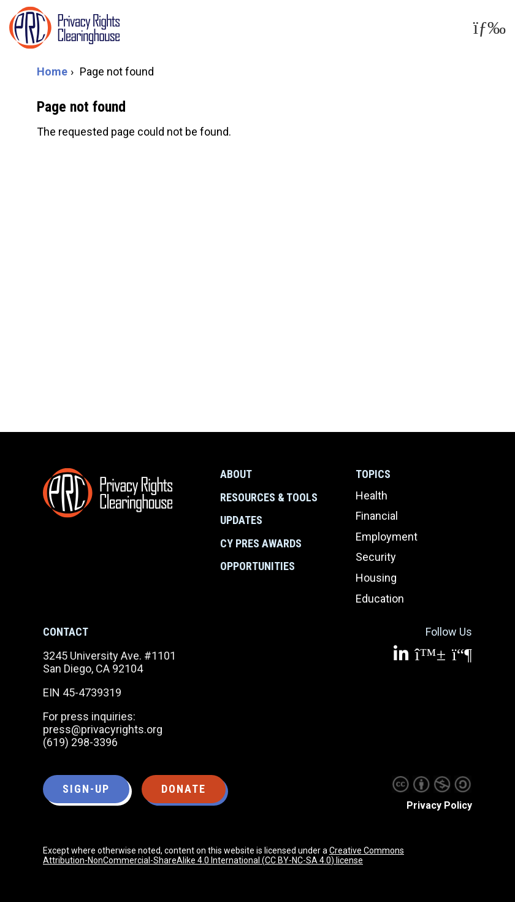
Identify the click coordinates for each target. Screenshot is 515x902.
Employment (387, 536)
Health (371, 495)
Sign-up (86, 788)
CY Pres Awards (261, 543)
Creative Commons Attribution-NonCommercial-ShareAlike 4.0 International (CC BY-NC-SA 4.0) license (223, 855)
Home (52, 71)
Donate (183, 788)
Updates (241, 520)
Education (380, 598)
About (236, 474)
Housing (376, 577)
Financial (377, 515)
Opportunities (257, 566)
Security (376, 556)
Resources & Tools (269, 497)
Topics (373, 474)
